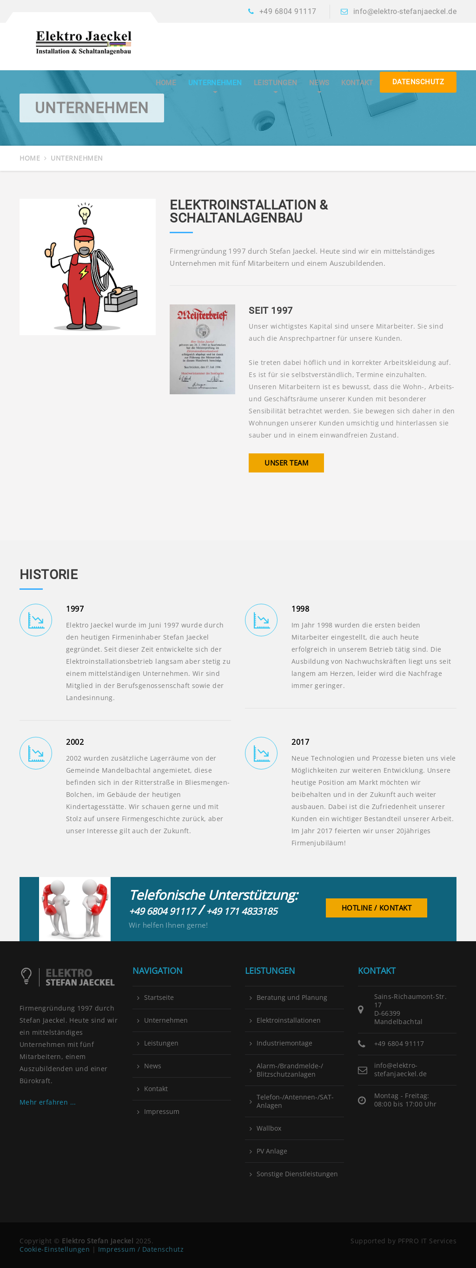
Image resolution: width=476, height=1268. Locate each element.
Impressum (161, 1111)
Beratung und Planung (292, 997)
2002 (75, 742)
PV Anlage (272, 1151)
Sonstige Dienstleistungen (297, 1174)
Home (166, 83)
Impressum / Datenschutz (141, 1249)
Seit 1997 (270, 310)
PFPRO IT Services (427, 1240)
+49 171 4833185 (241, 911)
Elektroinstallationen (289, 1020)
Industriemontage (284, 1043)
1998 (300, 609)
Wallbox (269, 1128)
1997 (75, 609)
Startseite (159, 997)
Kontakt (357, 83)
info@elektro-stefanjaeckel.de (405, 11)
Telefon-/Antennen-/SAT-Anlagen (295, 1101)
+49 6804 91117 (288, 11)
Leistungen (275, 83)
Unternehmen (215, 83)
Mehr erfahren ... (48, 1102)
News (319, 83)
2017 (300, 742)
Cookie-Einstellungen (55, 1249)
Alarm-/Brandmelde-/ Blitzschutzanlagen (290, 1070)
